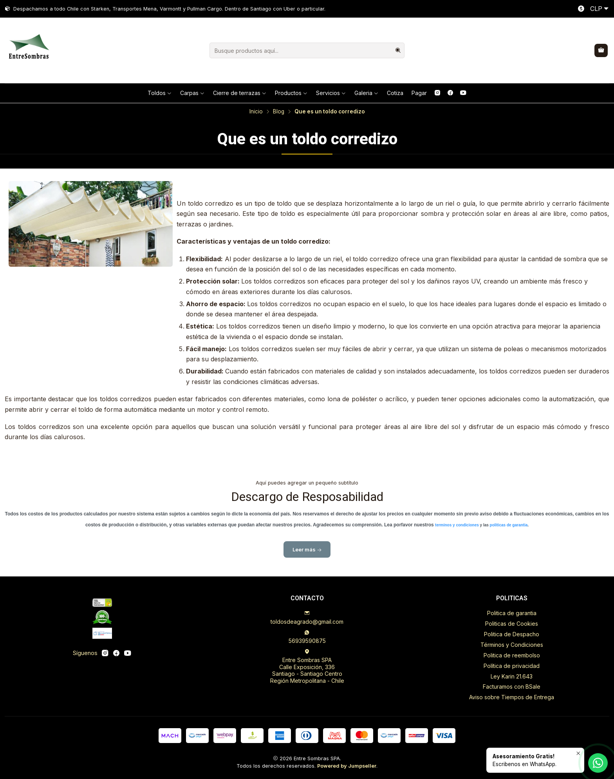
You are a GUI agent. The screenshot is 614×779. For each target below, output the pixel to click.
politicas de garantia (509, 530)
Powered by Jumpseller (346, 766)
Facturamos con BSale (511, 686)
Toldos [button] (160, 93)
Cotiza (395, 93)
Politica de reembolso (512, 655)
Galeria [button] (366, 93)
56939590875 (307, 637)
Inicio (256, 112)
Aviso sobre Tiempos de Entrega (511, 697)
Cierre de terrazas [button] (240, 93)
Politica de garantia (511, 613)
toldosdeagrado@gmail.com (307, 617)
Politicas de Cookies (511, 623)
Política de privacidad (512, 665)
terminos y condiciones (457, 530)
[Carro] (601, 50)
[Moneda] (591, 9)
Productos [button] (291, 93)
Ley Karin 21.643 (512, 676)
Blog (278, 112)
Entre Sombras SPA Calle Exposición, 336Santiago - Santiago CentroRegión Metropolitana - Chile (307, 666)
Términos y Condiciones (511, 644)
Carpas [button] (192, 93)
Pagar (419, 93)
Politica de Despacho (511, 634)
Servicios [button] (331, 93)
